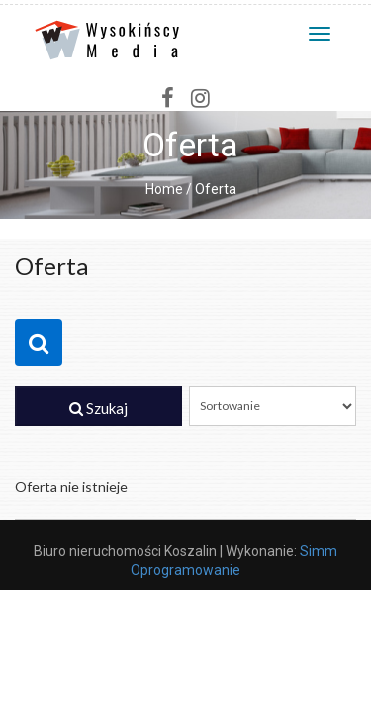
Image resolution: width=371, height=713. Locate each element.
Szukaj (98, 408)
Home (164, 189)
